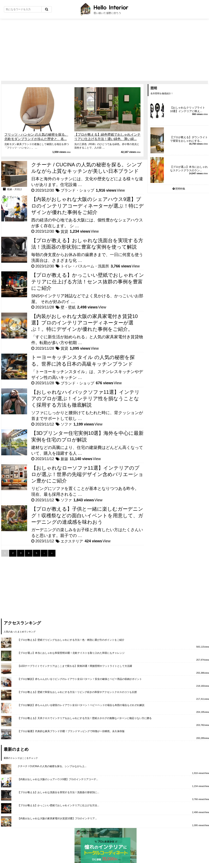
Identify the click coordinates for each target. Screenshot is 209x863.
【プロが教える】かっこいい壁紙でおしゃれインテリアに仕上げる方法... (58, 805)
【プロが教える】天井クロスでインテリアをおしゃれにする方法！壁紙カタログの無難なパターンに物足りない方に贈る (85, 718)
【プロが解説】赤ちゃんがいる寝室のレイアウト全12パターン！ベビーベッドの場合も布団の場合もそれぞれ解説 (81, 705)
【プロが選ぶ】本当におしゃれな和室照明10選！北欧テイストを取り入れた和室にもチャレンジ (71, 652)
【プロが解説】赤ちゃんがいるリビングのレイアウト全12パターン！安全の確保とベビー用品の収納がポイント (80, 679)
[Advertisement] (104, 50)
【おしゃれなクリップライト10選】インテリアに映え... (187, 109)
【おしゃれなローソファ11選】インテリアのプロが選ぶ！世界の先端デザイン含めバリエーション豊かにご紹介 (87, 474)
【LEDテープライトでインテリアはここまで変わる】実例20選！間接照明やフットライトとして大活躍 (75, 666)
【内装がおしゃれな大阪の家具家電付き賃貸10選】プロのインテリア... (57, 818)
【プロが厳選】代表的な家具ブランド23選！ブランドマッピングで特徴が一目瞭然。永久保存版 (71, 731)
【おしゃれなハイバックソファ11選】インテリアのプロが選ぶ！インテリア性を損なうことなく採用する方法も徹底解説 (85, 398)
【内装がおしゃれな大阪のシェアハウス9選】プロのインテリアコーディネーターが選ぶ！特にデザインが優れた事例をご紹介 (87, 205)
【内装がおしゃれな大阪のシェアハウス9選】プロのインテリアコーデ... (58, 779)
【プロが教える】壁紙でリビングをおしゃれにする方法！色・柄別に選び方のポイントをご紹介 (71, 639)
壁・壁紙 (68, 307)
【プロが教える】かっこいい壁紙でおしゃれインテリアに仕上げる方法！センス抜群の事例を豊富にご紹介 (87, 281)
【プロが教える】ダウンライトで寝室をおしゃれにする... (189, 139)
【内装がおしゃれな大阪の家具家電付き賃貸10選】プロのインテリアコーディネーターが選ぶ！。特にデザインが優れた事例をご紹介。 (84, 322)
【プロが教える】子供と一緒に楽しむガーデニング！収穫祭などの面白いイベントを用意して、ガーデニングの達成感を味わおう (87, 515)
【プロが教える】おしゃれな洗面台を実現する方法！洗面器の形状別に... (58, 792)
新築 (64, 459)
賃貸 (64, 232)
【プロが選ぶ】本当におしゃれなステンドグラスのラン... (189, 168)
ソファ (66, 424)
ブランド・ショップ (77, 190)
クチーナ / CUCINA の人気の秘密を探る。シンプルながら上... (52, 766)
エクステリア (72, 541)
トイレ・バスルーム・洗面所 (85, 266)
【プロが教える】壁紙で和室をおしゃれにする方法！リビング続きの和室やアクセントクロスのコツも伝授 (77, 692)
